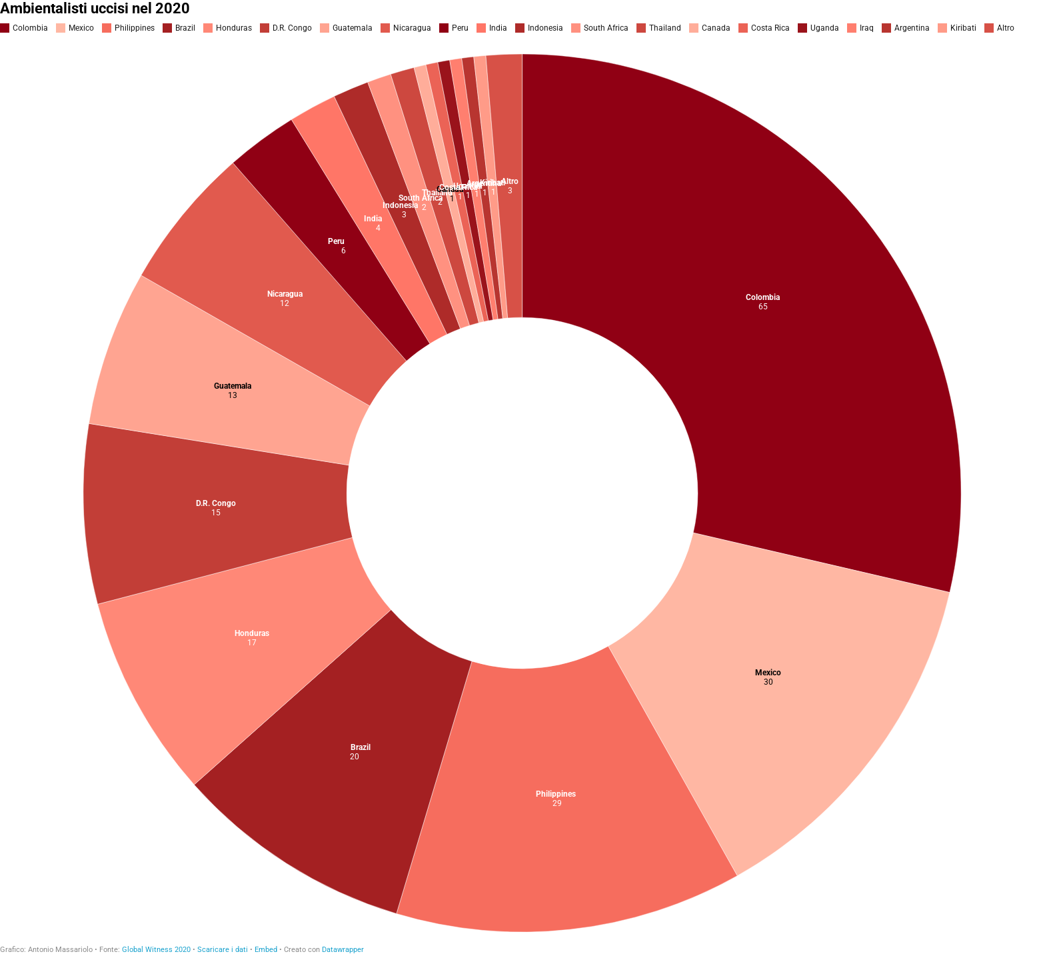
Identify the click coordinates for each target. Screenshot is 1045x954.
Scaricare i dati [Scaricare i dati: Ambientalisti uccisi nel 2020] (222, 949)
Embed (266, 949)
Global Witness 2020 (156, 949)
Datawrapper (343, 949)
